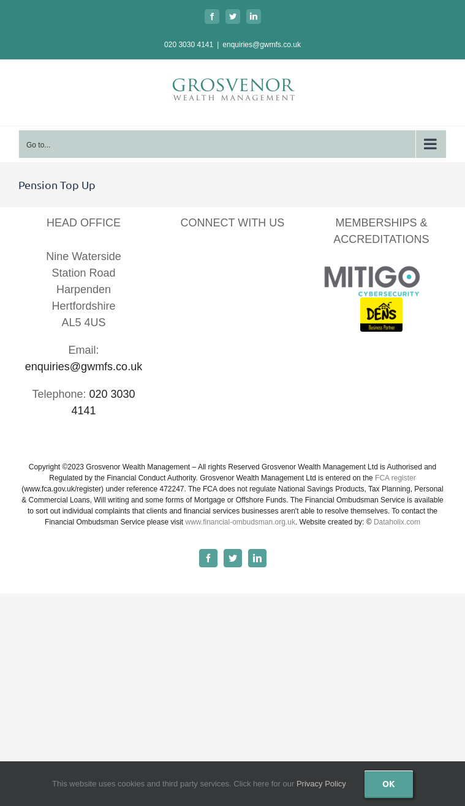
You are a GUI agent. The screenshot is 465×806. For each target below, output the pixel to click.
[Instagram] (279, 259)
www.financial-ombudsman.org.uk (240, 522)
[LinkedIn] (216, 259)
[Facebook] (185, 259)
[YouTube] (248, 259)
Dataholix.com (397, 522)
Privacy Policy (321, 783)
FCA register (395, 478)
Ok (388, 783)
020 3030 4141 (188, 44)
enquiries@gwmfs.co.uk (261, 44)
